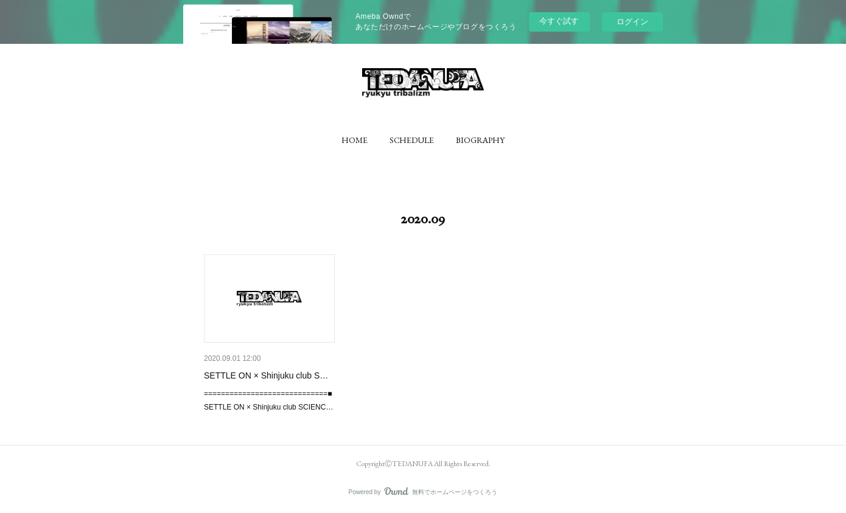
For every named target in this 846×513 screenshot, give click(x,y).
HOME (354, 139)
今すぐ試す (559, 21)
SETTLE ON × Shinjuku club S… (266, 375)
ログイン (632, 21)
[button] (354, 140)
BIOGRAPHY (480, 139)
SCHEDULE (412, 139)
